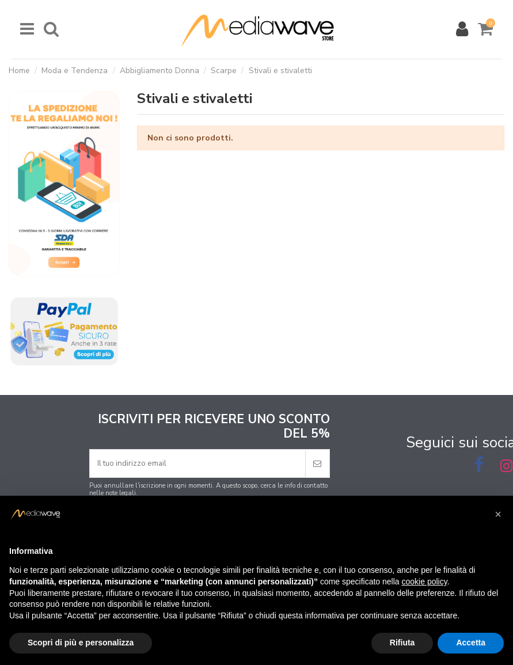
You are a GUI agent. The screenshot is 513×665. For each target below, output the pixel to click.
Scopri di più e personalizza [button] (81, 642)
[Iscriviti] (317, 464)
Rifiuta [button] (402, 642)
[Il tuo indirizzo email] (197, 464)
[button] (498, 514)
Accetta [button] (470, 642)
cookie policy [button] (424, 581)
